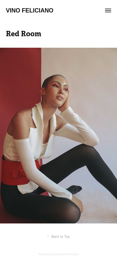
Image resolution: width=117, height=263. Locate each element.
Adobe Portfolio (67, 254)
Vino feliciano (30, 10)
